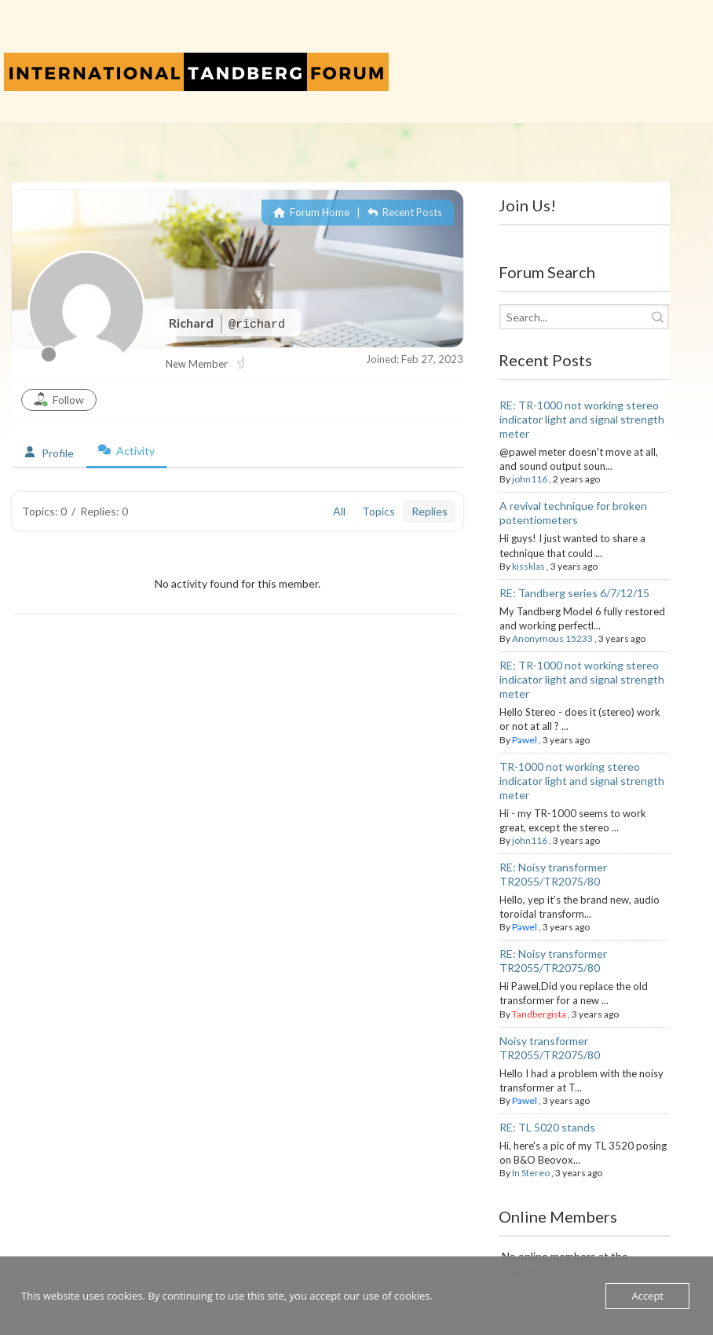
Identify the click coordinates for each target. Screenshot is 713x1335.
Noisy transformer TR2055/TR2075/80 (549, 1048)
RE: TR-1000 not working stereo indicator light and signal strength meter (581, 419)
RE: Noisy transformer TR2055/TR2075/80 (553, 874)
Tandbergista (539, 1014)
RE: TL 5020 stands (547, 1127)
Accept (647, 1296)
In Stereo (531, 1173)
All (339, 511)
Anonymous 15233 (552, 638)
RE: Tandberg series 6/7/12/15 (574, 593)
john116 (529, 479)
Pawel (524, 740)
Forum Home (311, 212)
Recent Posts (404, 212)
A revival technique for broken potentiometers (573, 512)
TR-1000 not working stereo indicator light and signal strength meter (581, 780)
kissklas (528, 566)
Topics (378, 511)
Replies (429, 511)
